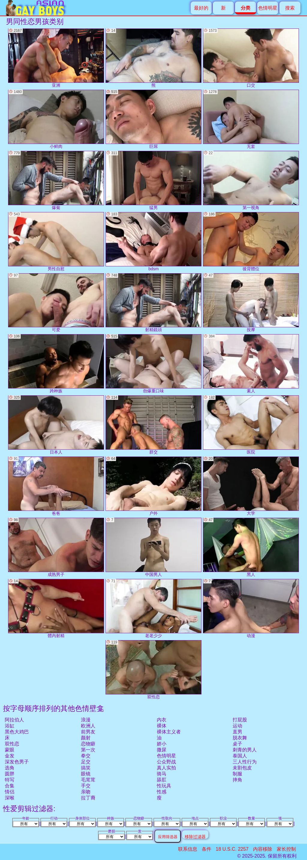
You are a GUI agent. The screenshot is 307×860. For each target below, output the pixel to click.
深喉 (9, 797)
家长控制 (286, 849)
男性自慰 (56, 241)
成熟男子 (56, 547)
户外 (153, 486)
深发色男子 (17, 761)
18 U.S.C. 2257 (232, 849)
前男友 (88, 731)
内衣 (161, 719)
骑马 (161, 773)
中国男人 (153, 547)
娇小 (161, 743)
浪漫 (86, 719)
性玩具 (164, 785)
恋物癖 (88, 743)
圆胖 (9, 773)
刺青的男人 (245, 749)
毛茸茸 (88, 779)
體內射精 (56, 608)
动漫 (251, 608)
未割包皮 (242, 767)
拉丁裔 (88, 797)
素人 (251, 363)
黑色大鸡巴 (17, 731)
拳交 (86, 755)
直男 (237, 731)
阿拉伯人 (14, 719)
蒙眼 (9, 749)
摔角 (237, 779)
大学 (251, 486)
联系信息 (187, 849)
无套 (251, 119)
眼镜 (86, 773)
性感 (161, 791)
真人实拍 (166, 767)
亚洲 (56, 58)
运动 (237, 725)
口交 (251, 58)
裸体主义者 (169, 731)
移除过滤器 (195, 836)
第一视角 (251, 180)
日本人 (56, 424)
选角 (9, 767)
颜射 (86, 737)
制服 (237, 773)
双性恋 (12, 743)
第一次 (88, 749)
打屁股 (240, 719)
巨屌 (153, 119)
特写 (9, 779)
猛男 (153, 180)
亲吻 (86, 791)
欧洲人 (88, 725)
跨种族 (56, 363)
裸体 (161, 725)
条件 (206, 849)
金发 (9, 755)
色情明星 (267, 7)
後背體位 (251, 241)
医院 (251, 424)
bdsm (153, 241)
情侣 (9, 791)
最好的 (201, 7)
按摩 (251, 302)
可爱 (56, 302)
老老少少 (153, 608)
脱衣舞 (240, 737)
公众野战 (166, 761)
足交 (86, 761)
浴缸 (9, 725)
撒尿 (161, 749)
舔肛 (161, 779)
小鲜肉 (56, 119)
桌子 (237, 743)
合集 (9, 785)
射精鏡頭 (153, 302)
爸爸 (56, 486)
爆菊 (56, 180)
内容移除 (262, 849)
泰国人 (240, 755)
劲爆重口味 (153, 363)
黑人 (251, 547)
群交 (153, 424)
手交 (86, 785)
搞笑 (86, 767)
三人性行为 (245, 761)
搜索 (290, 7)
